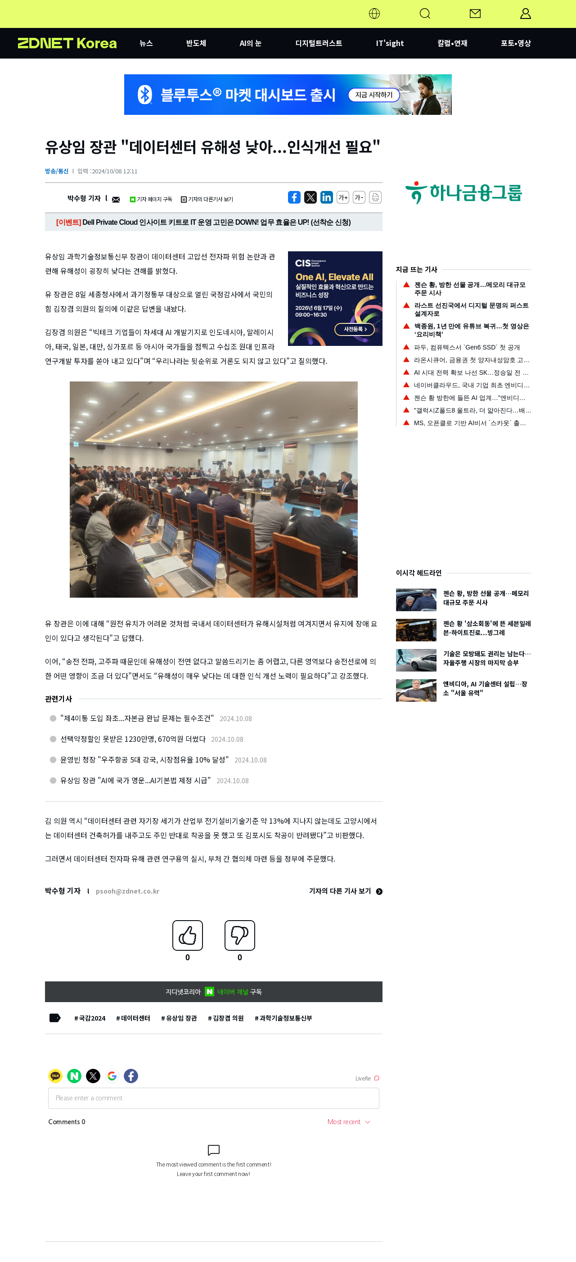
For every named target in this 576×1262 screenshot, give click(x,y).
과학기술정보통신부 (286, 1017)
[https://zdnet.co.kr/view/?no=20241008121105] (294, 197)
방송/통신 (57, 171)
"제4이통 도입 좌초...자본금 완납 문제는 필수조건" (137, 718)
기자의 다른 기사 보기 (345, 890)
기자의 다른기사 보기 (207, 199)
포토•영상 (516, 42)
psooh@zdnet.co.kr (127, 890)
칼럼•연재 (452, 42)
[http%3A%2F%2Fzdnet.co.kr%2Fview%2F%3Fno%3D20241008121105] (326, 197)
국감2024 (92, 1017)
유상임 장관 (181, 1017)
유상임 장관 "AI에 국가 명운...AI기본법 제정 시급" (135, 780)
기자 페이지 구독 (151, 199)
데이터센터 (135, 1017)
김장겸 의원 (228, 1017)
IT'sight (390, 42)
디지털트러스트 (318, 42)
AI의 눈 (251, 42)
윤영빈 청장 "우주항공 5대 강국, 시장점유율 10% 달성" (144, 759)
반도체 (196, 42)
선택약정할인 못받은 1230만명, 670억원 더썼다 (133, 738)
